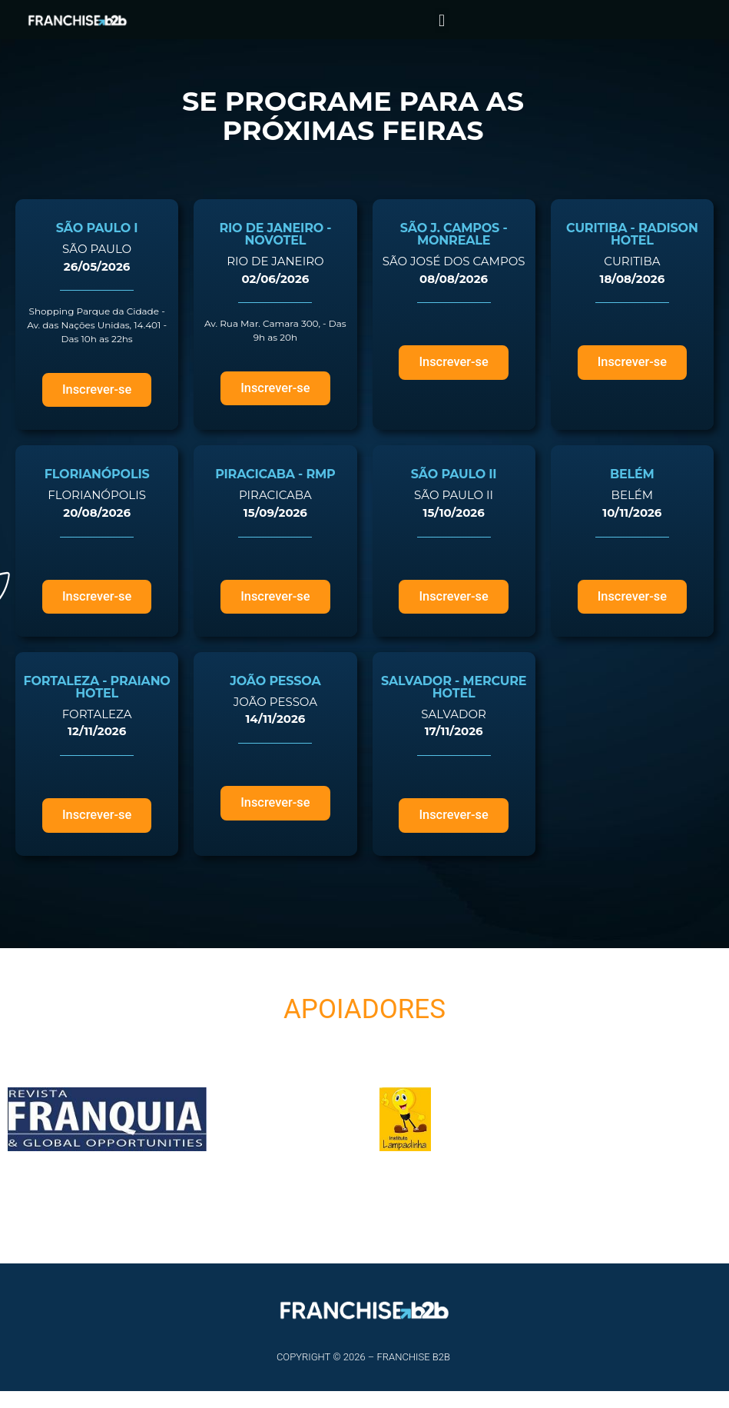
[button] (442, 20)
